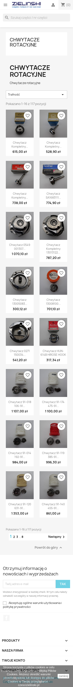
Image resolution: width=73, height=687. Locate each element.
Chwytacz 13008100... (53, 301)
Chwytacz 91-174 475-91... (53, 404)
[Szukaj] (36, 17)
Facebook (6, 618)
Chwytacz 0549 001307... (19, 247)
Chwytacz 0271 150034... (20, 353)
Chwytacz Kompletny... (19, 144)
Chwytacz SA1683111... (53, 195)
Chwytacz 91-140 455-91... (53, 506)
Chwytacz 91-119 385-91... (53, 455)
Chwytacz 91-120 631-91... (19, 506)
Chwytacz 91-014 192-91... (19, 455)
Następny (57, 537)
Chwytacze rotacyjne (25, 42)
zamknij (63, 676)
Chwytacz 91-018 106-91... (19, 404)
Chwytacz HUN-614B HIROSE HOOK (53, 353)
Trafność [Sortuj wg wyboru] (36, 94)
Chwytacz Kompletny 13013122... (53, 248)
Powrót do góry (49, 547)
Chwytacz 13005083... (19, 301)
